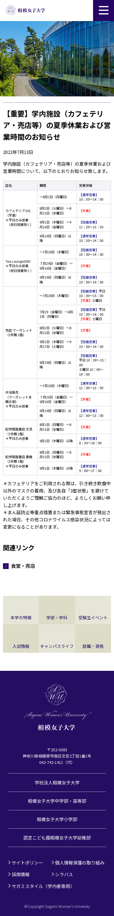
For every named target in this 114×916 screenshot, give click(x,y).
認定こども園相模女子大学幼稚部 (57, 837)
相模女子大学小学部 (57, 819)
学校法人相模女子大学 (57, 782)
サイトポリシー (27, 862)
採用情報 (21, 874)
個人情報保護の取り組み (79, 862)
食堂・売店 (23, 565)
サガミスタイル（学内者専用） (43, 886)
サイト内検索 (82, 10)
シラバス (64, 874)
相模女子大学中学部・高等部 (57, 801)
